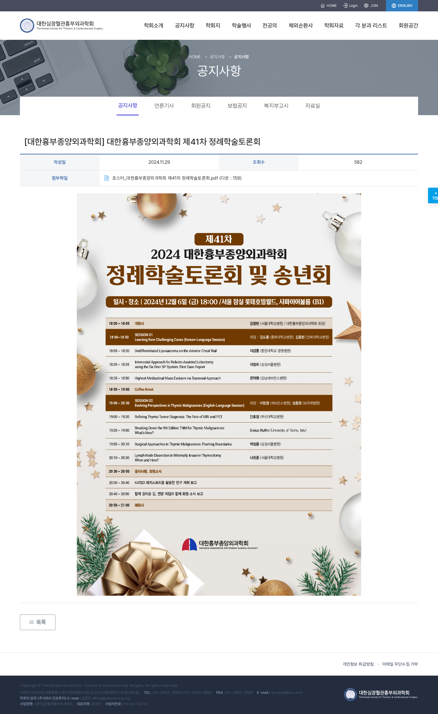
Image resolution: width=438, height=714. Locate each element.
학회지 (213, 25)
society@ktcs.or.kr (287, 692)
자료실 (312, 105)
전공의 (270, 25)
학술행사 (241, 25)
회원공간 (408, 25)
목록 (37, 620)
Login (350, 5)
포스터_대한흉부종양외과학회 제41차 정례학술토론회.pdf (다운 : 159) (177, 178)
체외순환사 (301, 25)
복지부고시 (276, 105)
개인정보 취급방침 (358, 664)
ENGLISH (402, 5)
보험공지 (237, 105)
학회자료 (334, 25)
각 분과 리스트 (371, 25)
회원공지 (200, 105)
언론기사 (164, 105)
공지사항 (184, 25)
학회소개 (153, 25)
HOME (328, 5)
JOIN (371, 5)
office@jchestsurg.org (111, 698)
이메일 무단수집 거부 (400, 664)
